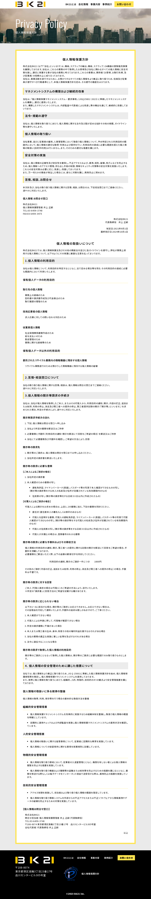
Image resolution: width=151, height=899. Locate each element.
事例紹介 (107, 4)
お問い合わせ (124, 4)
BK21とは (70, 4)
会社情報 (83, 4)
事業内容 (95, 4)
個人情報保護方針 (90, 873)
